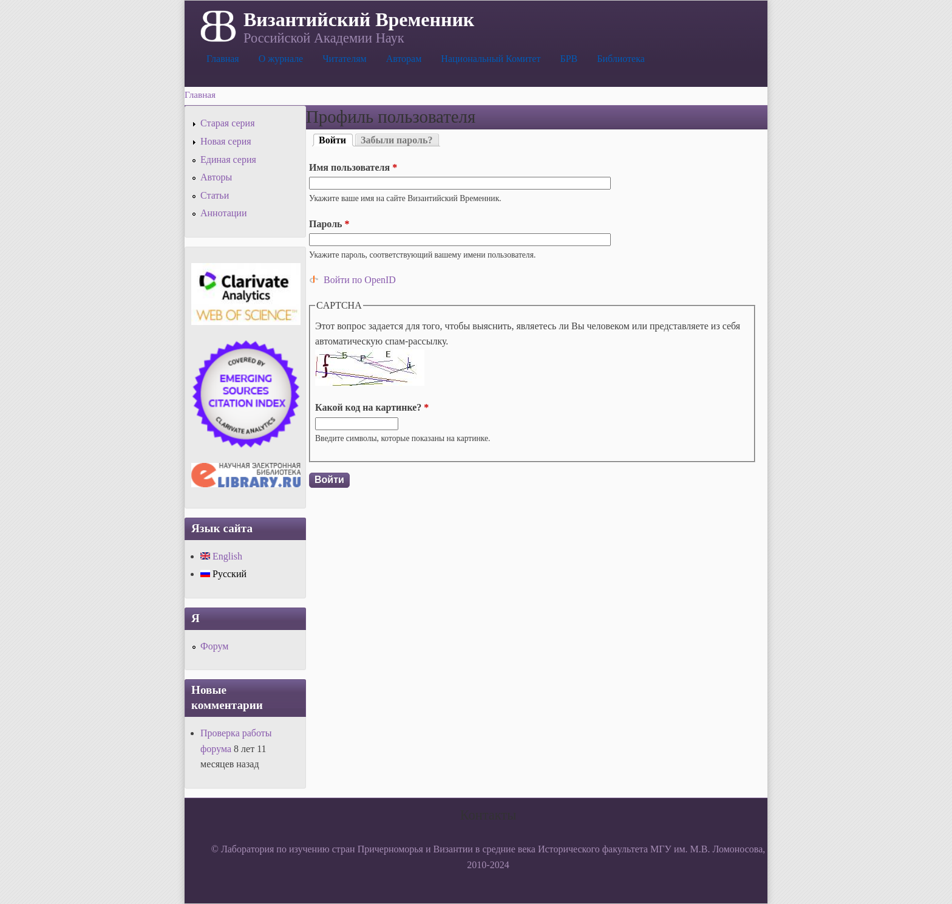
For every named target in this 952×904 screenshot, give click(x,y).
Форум (214, 646)
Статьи (214, 195)
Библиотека (621, 58)
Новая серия (225, 141)
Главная (222, 58)
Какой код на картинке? (372, 407)
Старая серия (227, 123)
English (221, 556)
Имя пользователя (353, 167)
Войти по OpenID (360, 280)
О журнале (281, 58)
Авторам (404, 58)
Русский (223, 574)
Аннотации (223, 213)
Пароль (329, 224)
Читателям (344, 58)
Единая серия (228, 159)
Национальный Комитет (490, 58)
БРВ (568, 58)
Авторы (216, 177)
